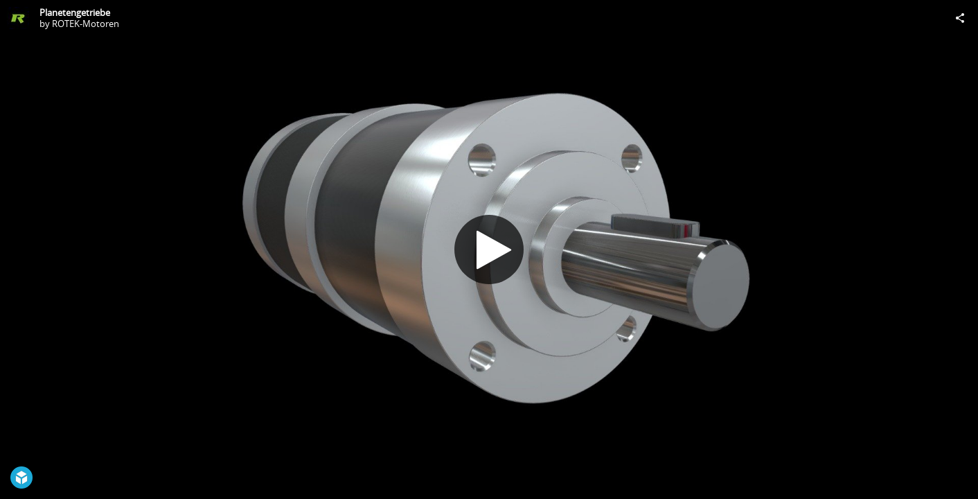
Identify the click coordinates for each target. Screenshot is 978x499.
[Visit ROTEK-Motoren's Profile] (18, 18)
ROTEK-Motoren (85, 23)
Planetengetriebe (74, 12)
